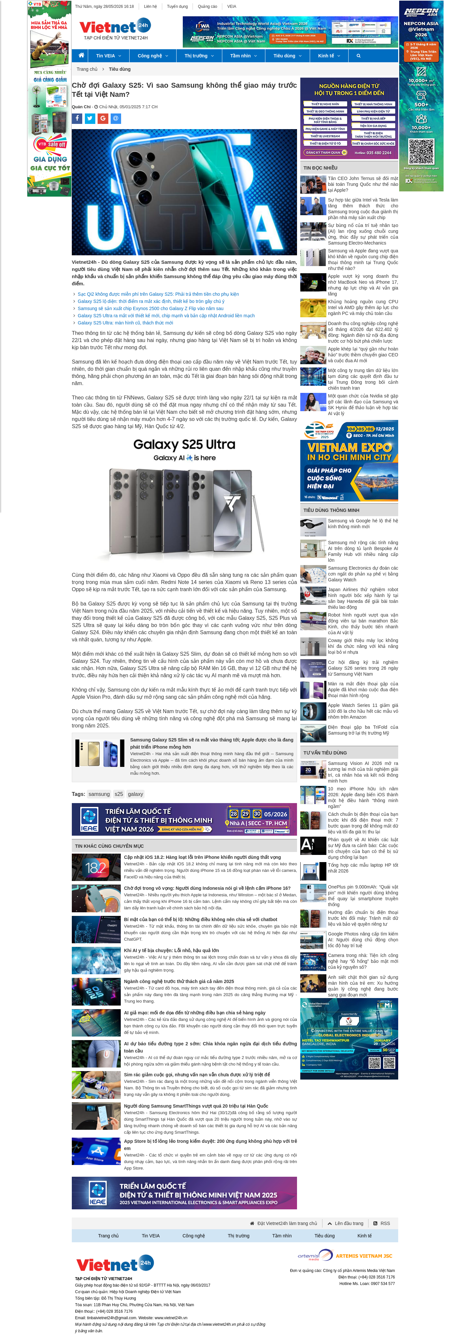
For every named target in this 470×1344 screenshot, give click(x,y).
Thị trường (199, 55)
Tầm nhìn (243, 55)
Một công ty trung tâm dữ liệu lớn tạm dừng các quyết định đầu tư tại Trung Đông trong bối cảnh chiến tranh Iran (363, 379)
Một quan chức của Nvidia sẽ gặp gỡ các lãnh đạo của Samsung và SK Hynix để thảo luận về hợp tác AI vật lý (363, 404)
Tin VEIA (108, 55)
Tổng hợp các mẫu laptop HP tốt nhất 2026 (363, 868)
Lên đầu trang (349, 1223)
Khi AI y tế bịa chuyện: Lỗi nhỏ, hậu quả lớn (171, 950)
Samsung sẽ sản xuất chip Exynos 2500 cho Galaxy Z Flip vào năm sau (151, 308)
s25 (119, 794)
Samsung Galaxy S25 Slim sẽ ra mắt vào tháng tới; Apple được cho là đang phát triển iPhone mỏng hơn (211, 743)
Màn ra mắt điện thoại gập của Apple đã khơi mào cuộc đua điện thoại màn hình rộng (363, 689)
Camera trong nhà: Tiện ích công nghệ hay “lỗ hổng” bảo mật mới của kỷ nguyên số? (363, 961)
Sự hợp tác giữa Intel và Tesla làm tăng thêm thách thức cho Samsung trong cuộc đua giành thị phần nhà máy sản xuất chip (363, 208)
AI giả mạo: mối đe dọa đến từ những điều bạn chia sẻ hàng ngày (195, 1012)
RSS (385, 1223)
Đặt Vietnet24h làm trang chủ (287, 1223)
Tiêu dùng (288, 55)
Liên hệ (150, 6)
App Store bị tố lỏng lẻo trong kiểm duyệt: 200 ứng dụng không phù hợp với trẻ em (210, 1145)
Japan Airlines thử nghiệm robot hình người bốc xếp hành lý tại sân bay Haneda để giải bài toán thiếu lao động (363, 598)
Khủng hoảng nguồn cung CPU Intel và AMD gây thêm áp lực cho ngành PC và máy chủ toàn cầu (363, 307)
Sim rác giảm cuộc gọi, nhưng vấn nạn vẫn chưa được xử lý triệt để (197, 1074)
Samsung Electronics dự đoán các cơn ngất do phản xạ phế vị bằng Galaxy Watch (363, 573)
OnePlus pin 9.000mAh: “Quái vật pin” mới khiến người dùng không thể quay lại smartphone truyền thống (363, 895)
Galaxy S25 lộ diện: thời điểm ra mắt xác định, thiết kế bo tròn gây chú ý (151, 301)
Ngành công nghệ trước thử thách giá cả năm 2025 (179, 981)
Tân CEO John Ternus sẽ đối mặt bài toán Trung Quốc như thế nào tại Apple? (363, 184)
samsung (99, 794)
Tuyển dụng (177, 6)
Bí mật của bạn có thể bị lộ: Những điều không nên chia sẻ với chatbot (200, 919)
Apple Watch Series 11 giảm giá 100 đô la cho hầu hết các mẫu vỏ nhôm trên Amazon (363, 711)
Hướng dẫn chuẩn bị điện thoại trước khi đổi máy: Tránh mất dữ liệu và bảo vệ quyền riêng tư (363, 918)
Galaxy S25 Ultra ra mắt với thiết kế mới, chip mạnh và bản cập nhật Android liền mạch (166, 315)
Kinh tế (329, 55)
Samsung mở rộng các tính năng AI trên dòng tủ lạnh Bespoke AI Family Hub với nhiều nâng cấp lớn (363, 551)
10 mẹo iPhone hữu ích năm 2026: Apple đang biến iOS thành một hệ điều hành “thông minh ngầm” (363, 797)
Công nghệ (153, 55)
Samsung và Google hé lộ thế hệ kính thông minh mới (363, 523)
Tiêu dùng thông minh (331, 510)
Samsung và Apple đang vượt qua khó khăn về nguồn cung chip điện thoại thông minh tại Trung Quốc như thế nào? (363, 259)
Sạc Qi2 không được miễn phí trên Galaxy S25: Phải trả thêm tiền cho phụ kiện (158, 294)
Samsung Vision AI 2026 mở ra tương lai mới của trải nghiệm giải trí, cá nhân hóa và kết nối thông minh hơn (363, 772)
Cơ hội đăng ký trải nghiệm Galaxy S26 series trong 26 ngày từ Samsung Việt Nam (363, 668)
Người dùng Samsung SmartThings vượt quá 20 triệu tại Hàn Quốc (196, 1106)
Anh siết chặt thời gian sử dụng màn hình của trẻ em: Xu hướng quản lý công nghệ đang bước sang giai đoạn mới (363, 986)
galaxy (135, 794)
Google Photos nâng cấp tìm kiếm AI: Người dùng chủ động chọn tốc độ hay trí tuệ (363, 939)
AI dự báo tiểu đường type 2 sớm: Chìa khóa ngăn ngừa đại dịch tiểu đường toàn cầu (210, 1047)
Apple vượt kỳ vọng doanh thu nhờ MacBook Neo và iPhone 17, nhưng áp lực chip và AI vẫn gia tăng (363, 285)
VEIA (231, 6)
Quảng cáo (207, 6)
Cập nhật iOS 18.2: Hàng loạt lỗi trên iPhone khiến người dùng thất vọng (202, 857)
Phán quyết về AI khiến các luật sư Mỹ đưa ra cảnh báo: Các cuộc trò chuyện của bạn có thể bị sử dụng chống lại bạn (363, 848)
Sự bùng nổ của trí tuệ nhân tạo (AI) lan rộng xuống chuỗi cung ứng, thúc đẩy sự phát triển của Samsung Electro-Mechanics (363, 234)
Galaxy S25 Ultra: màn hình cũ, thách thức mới (125, 322)
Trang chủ (87, 69)
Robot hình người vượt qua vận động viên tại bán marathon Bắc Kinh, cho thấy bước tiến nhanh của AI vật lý (363, 623)
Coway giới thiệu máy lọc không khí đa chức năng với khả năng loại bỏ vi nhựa (363, 646)
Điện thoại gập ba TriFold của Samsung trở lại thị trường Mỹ (363, 730)
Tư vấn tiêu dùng (325, 752)
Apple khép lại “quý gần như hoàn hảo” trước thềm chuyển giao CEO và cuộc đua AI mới (363, 354)
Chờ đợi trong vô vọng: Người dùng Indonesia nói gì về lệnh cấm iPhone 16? (207, 888)
